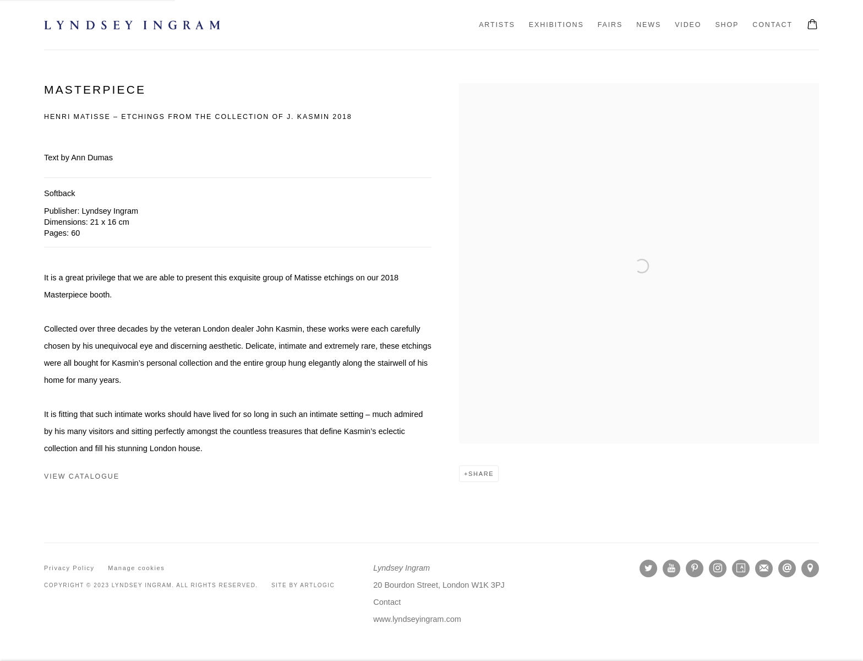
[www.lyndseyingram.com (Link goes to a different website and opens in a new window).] (417, 619)
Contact (772, 25)
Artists (497, 25)
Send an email (787, 568)
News (648, 25)
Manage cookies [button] (136, 568)
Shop (727, 25)
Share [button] (481, 473)
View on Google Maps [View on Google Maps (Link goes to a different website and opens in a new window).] (810, 568)
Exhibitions (556, 25)
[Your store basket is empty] (812, 25)
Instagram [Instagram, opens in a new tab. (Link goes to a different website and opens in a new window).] (718, 568)
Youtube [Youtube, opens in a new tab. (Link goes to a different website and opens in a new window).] (671, 568)
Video (688, 25)
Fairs (610, 25)
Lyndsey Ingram (132, 25)
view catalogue (81, 476)
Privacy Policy (69, 568)
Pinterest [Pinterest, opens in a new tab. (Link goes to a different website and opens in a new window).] (694, 568)
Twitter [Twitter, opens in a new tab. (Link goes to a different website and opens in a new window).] (648, 568)
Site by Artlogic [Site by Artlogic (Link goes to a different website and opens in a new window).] (303, 585)
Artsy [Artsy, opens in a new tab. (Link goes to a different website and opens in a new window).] (741, 568)
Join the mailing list (764, 568)
